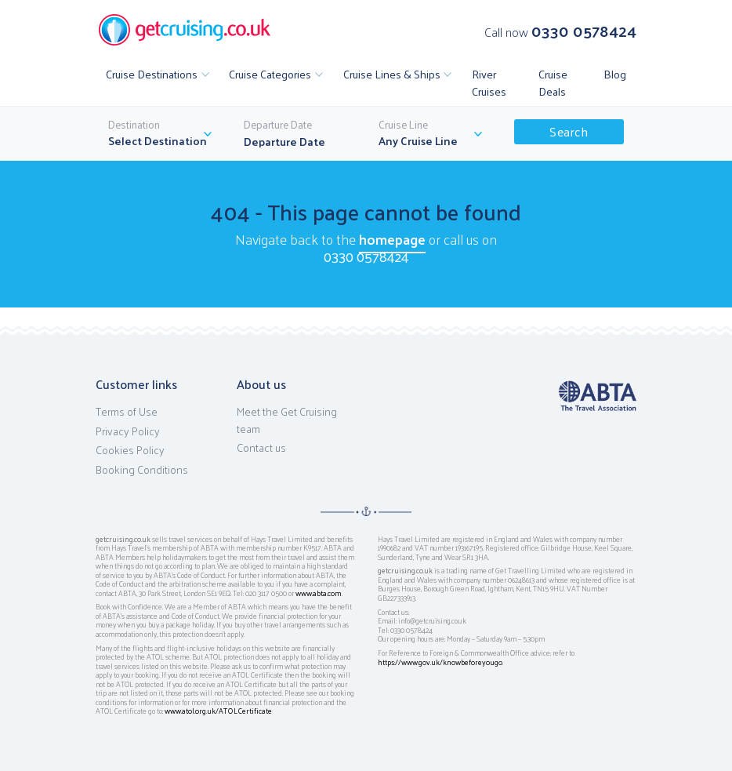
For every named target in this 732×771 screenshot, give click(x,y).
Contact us (261, 447)
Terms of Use (127, 411)
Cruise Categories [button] (270, 74)
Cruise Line (403, 124)
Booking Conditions (142, 469)
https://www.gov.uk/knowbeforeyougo (440, 662)
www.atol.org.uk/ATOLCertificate (218, 711)
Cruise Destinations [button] (151, 74)
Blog (614, 74)
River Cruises (489, 82)
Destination (134, 124)
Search (568, 131)
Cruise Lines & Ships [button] (391, 74)
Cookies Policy (130, 450)
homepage (392, 239)
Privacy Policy (128, 431)
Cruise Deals (552, 82)
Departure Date (278, 124)
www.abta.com (318, 593)
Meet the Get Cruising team (287, 420)
